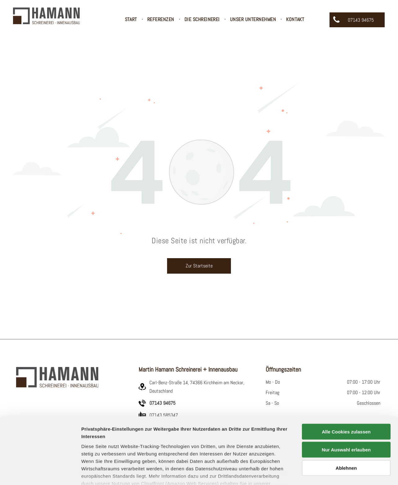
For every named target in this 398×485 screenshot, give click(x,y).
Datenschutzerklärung (107, 448)
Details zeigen (329, 472)
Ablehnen (346, 425)
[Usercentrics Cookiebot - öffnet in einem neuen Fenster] (40, 473)
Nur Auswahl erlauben (346, 407)
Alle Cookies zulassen (346, 389)
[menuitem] (131, 19)
